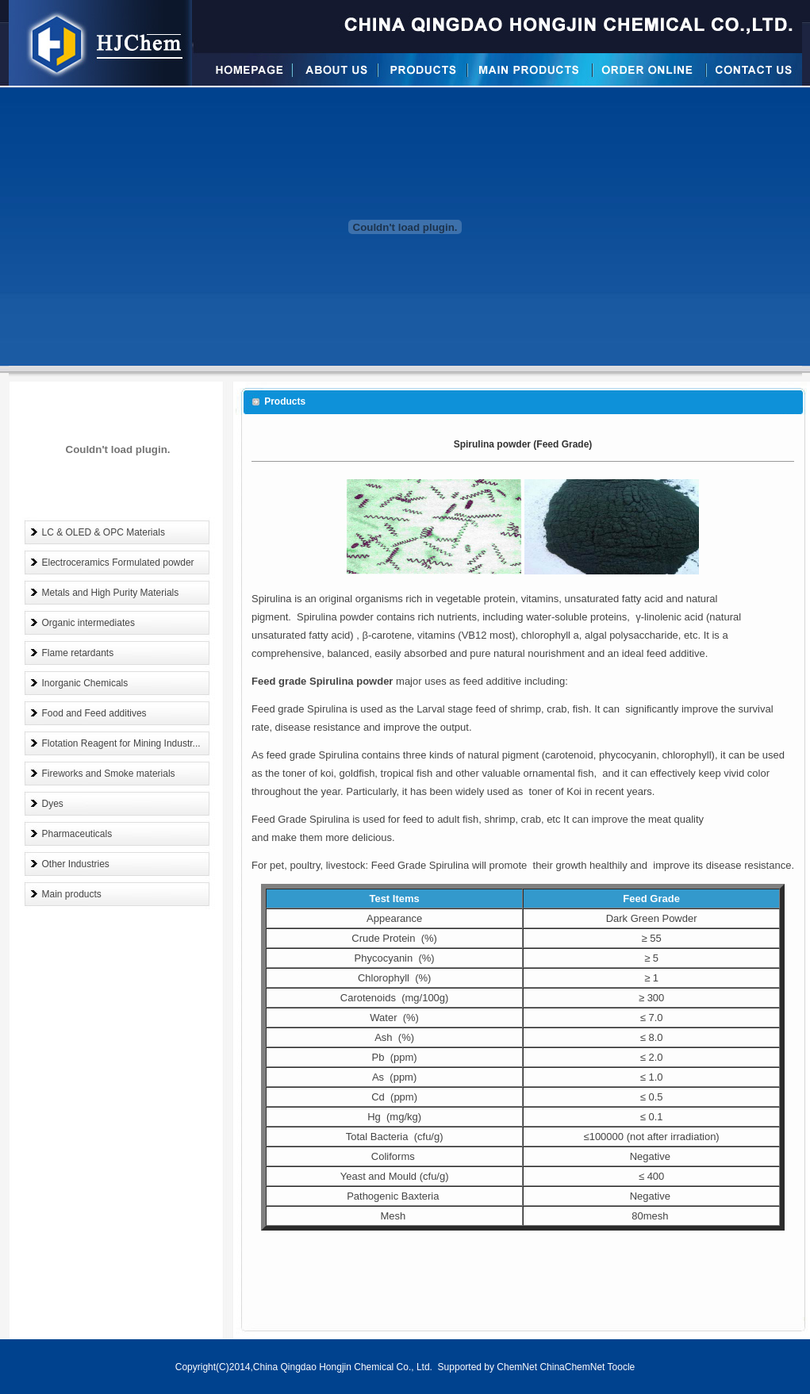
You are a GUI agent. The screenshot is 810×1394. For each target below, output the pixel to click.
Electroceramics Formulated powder (118, 562)
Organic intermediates (88, 622)
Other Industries (75, 864)
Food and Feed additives (94, 713)
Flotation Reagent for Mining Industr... (121, 743)
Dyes (52, 803)
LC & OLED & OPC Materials (103, 532)
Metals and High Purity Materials (110, 592)
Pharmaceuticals (77, 833)
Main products (72, 894)
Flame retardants (78, 653)
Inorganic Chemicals (85, 683)
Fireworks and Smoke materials (108, 773)
